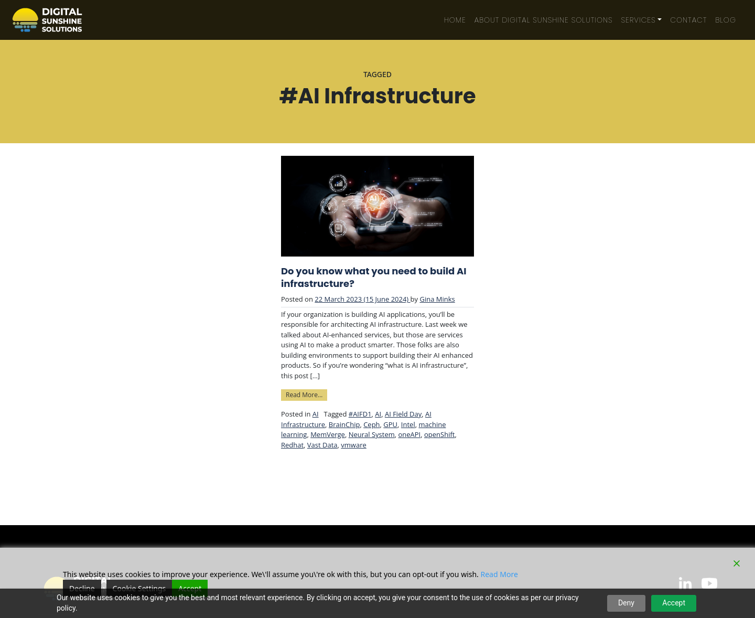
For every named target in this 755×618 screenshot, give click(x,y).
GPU (390, 424)
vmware (353, 445)
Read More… (306, 394)
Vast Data (322, 445)
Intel (408, 424)
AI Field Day (403, 414)
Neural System (372, 434)
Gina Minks (437, 299)
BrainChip (344, 424)
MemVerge (327, 434)
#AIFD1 (360, 414)
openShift (439, 434)
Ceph (371, 424)
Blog (725, 20)
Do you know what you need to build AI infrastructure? (374, 277)
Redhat (292, 445)
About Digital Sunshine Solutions (543, 20)
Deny (626, 603)
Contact (688, 20)
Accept (673, 603)
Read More (499, 574)
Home (455, 20)
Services (638, 20)
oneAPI (409, 434)
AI (315, 414)
